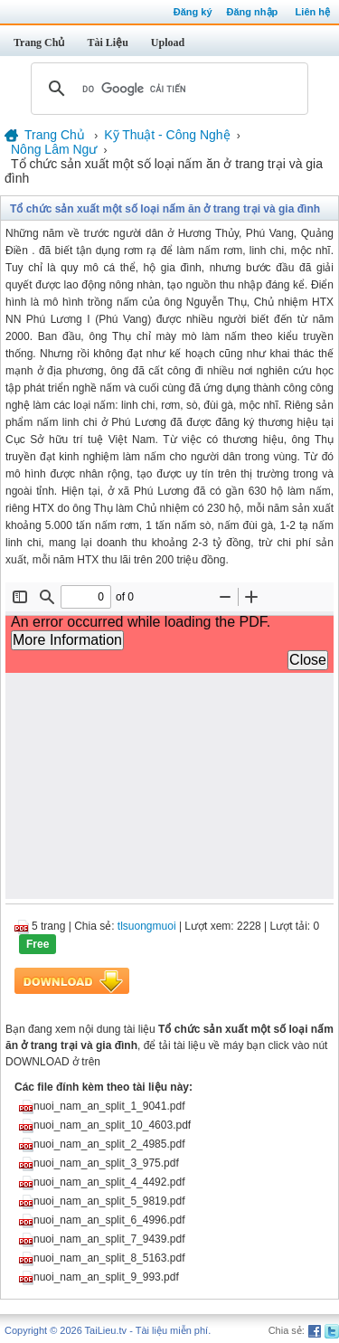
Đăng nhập (252, 11)
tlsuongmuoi (147, 926)
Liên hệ (313, 11)
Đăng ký (193, 11)
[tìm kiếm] (166, 88)
